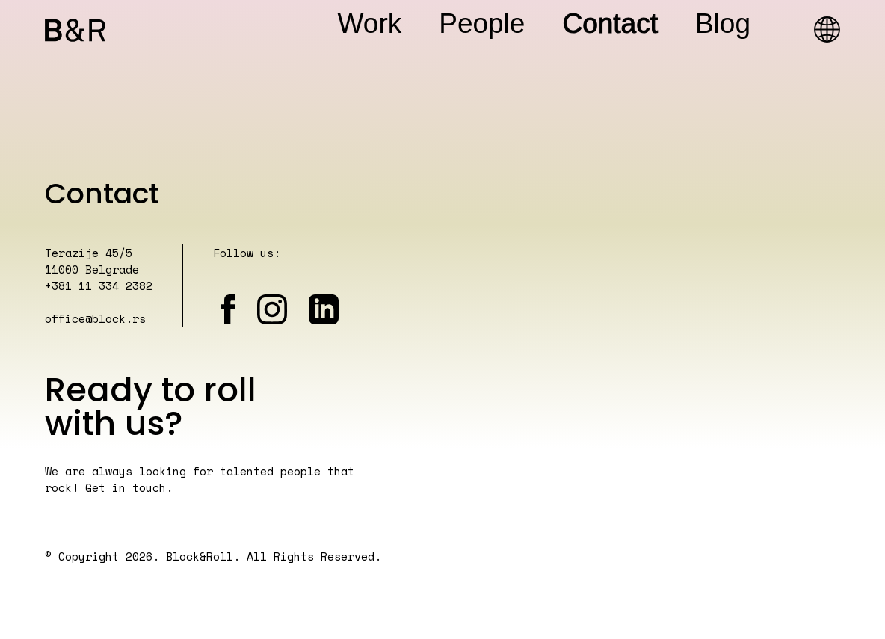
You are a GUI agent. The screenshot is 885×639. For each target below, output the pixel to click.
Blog (722, 23)
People (482, 23)
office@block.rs (95, 318)
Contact (610, 23)
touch (149, 487)
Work (370, 23)
